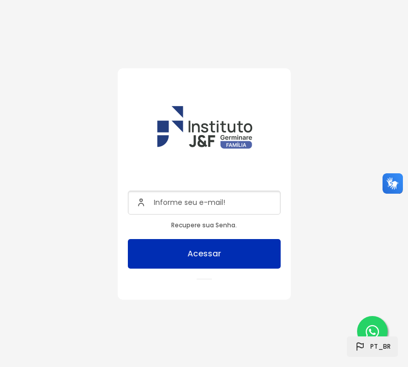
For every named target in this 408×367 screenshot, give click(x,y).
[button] (372, 346)
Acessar (204, 253)
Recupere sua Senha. (204, 225)
